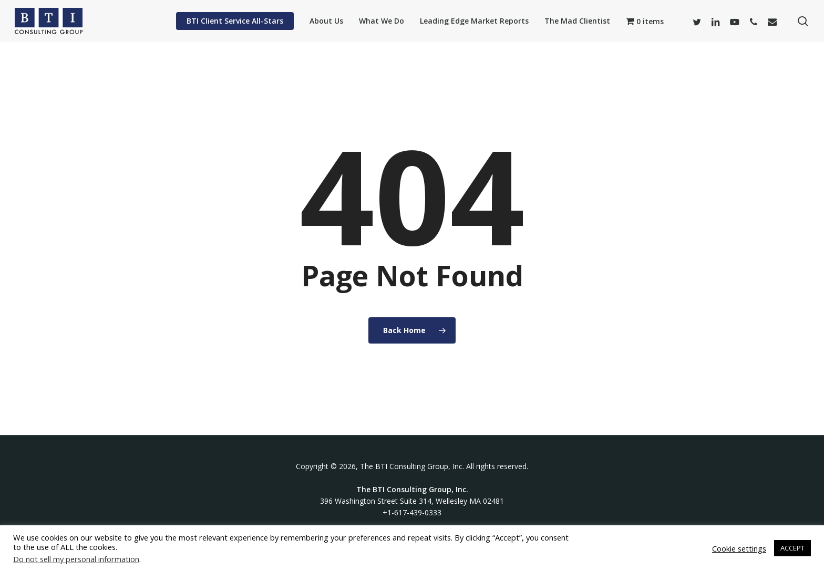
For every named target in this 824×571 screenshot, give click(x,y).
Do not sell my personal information (76, 559)
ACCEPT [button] (792, 548)
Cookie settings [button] (739, 548)
